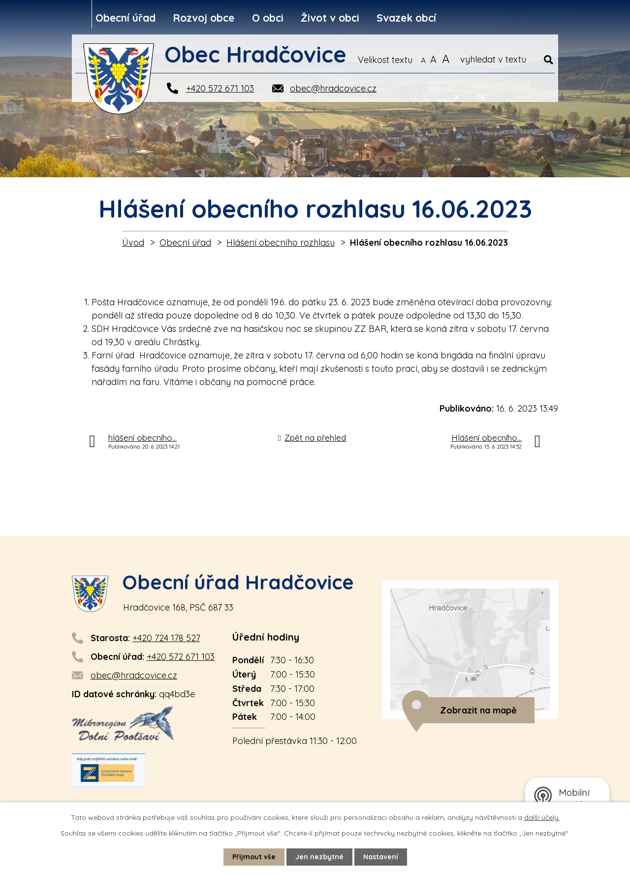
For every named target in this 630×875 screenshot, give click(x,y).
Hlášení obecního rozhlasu (280, 242)
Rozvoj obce (203, 17)
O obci (268, 17)
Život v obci (330, 17)
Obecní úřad (125, 17)
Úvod (133, 242)
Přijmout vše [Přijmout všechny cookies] (254, 856)
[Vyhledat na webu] (507, 59)
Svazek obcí (406, 17)
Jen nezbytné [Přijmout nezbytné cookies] (319, 856)
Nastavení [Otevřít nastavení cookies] (380, 856)
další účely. (542, 817)
